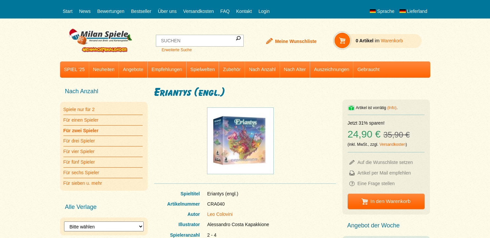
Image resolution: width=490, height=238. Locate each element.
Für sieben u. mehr (82, 183)
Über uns (167, 11)
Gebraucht (368, 69)
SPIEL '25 (74, 69)
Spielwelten (203, 69)
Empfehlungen (167, 69)
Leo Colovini (220, 214)
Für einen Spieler (81, 120)
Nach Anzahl (262, 69)
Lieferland (413, 11)
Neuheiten (104, 69)
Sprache (382, 11)
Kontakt (244, 11)
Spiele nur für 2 (79, 109)
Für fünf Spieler (79, 162)
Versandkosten (198, 11)
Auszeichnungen (331, 69)
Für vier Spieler (79, 151)
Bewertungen (110, 11)
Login (264, 11)
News (84, 11)
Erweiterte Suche (176, 50)
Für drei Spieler (79, 140)
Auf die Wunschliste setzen (385, 162)
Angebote (133, 69)
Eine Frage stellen (376, 183)
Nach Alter (295, 69)
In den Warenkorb (390, 201)
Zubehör (232, 69)
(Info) (392, 107)
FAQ (224, 11)
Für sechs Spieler (81, 172)
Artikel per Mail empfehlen (384, 173)
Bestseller (141, 11)
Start (68, 11)
